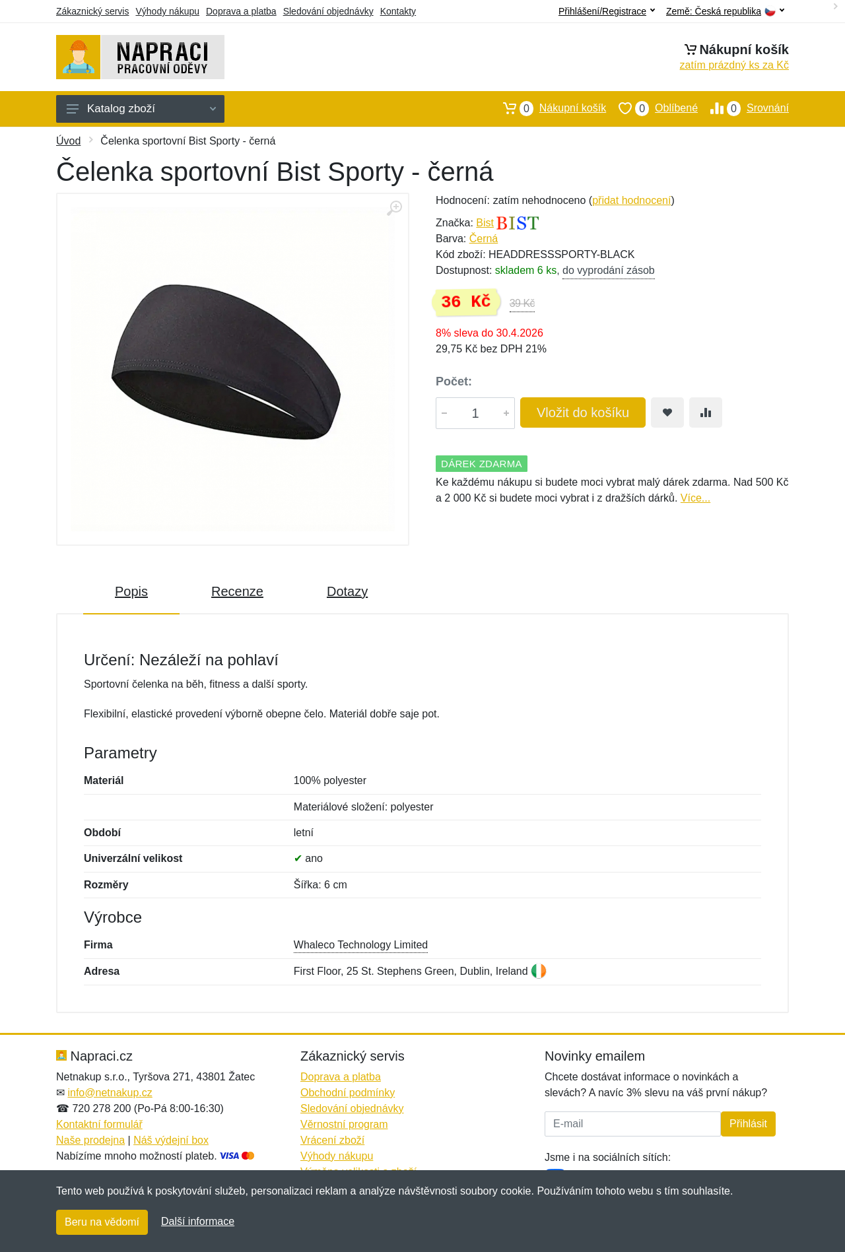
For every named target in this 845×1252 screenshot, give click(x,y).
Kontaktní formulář (99, 1124)
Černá (483, 238)
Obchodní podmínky (347, 1092)
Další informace (197, 1221)
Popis (131, 591)
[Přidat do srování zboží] (705, 412)
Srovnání (743, 108)
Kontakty (398, 11)
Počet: (454, 381)
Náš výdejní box (171, 1140)
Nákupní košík (548, 108)
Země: (725, 11)
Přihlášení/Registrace (606, 11)
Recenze (237, 591)
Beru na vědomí (102, 1222)
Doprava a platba (241, 11)
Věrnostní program (344, 1124)
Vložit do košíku (583, 412)
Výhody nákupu (167, 11)
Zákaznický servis (92, 11)
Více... (695, 498)
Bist (485, 222)
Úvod (68, 141)
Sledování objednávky (328, 11)
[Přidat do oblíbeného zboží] (667, 412)
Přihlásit (748, 1123)
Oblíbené (652, 108)
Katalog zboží (141, 108)
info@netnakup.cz (109, 1092)
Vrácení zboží (332, 1140)
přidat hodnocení (631, 200)
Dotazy (347, 591)
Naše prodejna (90, 1140)
